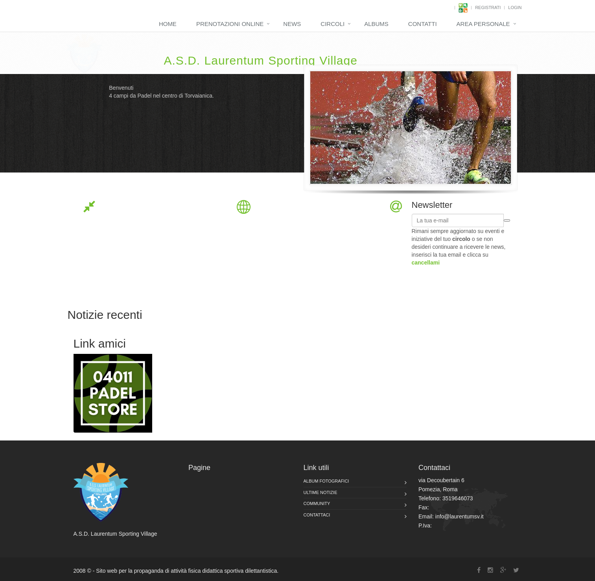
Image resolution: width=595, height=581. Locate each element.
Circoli (332, 23)
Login (514, 7)
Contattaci (317, 515)
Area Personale (483, 23)
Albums (376, 23)
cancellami (426, 262)
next (506, 127)
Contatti (422, 23)
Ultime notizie (320, 492)
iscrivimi (507, 220)
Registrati (488, 7)
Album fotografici (326, 481)
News (292, 23)
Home (168, 23)
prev (315, 127)
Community (317, 503)
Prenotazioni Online (229, 23)
